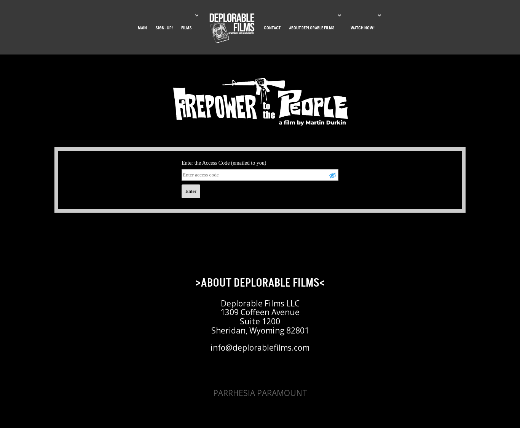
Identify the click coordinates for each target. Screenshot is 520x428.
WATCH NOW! (363, 28)
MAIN (142, 28)
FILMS (186, 28)
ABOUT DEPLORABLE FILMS (312, 28)
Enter (190, 191)
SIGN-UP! (164, 28)
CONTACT (272, 28)
